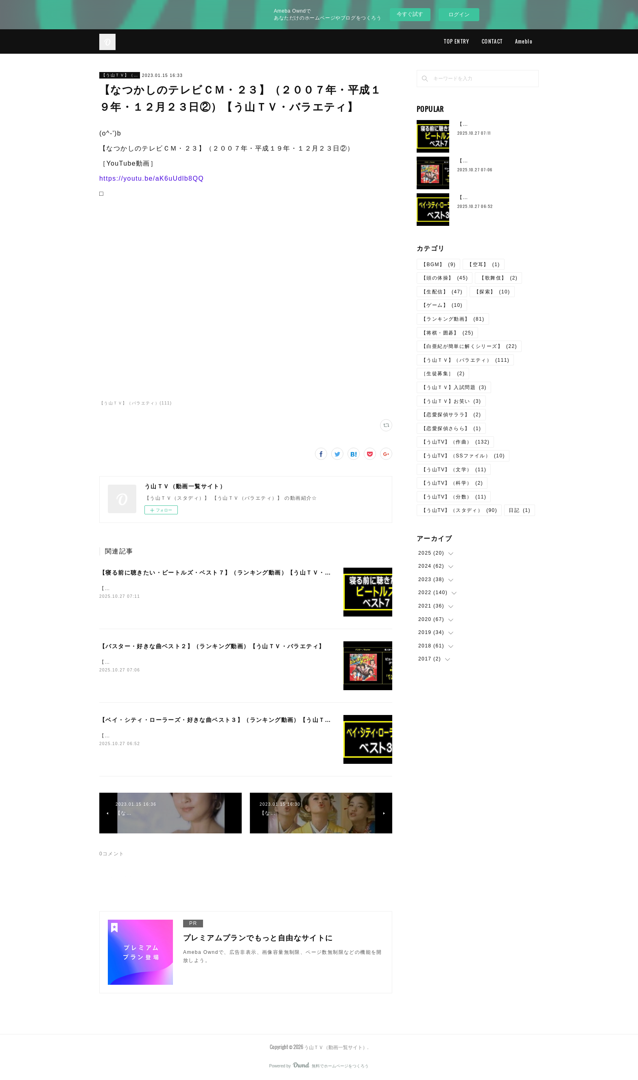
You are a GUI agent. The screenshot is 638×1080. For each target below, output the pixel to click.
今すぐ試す (410, 14)
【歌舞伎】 (498, 278)
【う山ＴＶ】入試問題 (454, 387)
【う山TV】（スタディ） (459, 510)
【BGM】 (438, 264)
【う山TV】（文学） (453, 469)
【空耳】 (483, 264)
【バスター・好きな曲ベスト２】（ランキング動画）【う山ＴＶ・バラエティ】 (212, 646)
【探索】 (492, 292)
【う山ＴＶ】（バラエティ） (119, 75)
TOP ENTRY (457, 41)
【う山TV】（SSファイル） (463, 456)
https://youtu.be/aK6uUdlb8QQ (151, 178)
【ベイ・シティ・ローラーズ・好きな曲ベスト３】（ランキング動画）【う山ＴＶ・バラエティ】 (237, 720)
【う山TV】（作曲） (455, 442)
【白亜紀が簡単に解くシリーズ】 (469, 346)
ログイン (459, 14)
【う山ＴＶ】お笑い (451, 401)
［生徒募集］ (443, 373)
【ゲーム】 (442, 305)
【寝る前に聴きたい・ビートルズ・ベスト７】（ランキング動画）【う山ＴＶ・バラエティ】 (231, 572)
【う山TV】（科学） (452, 483)
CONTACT (492, 41)
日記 (520, 510)
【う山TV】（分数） (453, 497)
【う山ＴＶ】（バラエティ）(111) (135, 403)
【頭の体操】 (444, 278)
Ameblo (524, 41)
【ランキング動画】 (453, 319)
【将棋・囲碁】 (447, 333)
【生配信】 (442, 292)
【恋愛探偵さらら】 (451, 428)
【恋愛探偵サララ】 (451, 415)
